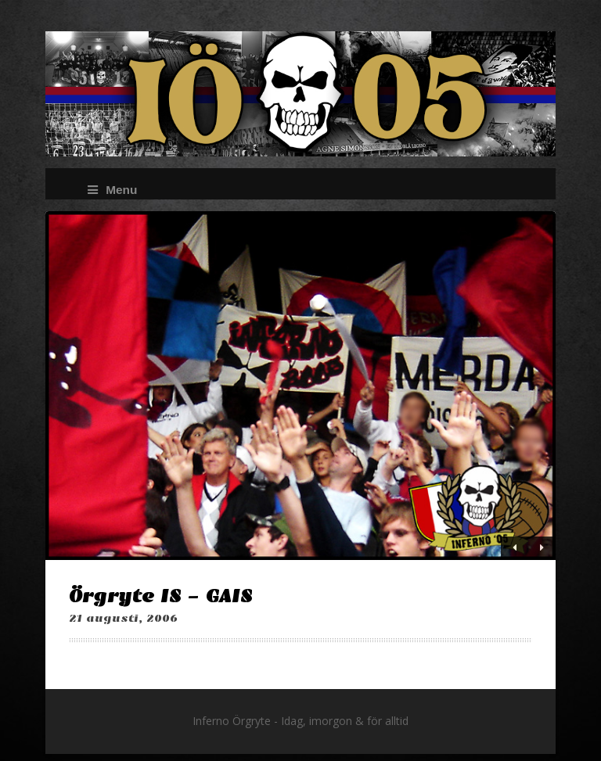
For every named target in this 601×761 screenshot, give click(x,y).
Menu (112, 189)
